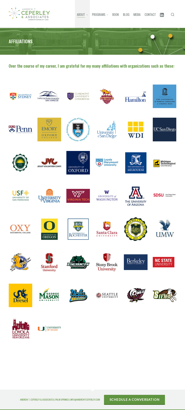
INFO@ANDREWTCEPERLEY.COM (85, 399)
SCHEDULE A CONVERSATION (135, 399)
